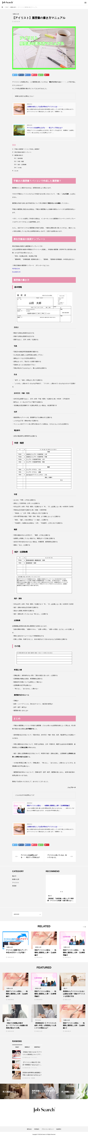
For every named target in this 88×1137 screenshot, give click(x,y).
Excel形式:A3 (16, 272)
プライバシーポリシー (48, 1129)
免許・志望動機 (22, 164)
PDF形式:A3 (16, 268)
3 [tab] (62, 891)
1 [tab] (59, 891)
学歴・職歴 (21, 161)
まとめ (16, 170)
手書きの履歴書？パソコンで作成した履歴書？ (27, 149)
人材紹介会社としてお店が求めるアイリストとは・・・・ (45, 106)
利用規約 (36, 1129)
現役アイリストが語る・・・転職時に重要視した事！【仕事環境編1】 (48, 805)
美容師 (14, 886)
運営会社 (29, 1129)
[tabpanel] (61, 889)
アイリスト (15, 882)
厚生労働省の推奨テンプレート (23, 152)
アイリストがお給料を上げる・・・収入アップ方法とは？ (45, 127)
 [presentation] (83, 926)
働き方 (14, 876)
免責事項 (58, 1129)
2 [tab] (60, 891)
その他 (19, 167)
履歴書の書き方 (19, 155)
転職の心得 (15, 879)
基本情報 (20, 158)
